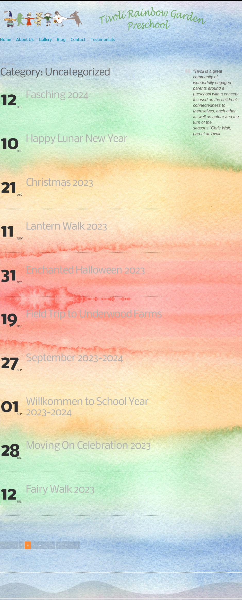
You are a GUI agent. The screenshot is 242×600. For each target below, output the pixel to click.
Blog (61, 39)
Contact (78, 39)
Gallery (45, 39)
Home (5, 39)
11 (71, 545)
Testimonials (103, 39)
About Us (25, 39)
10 (65, 545)
